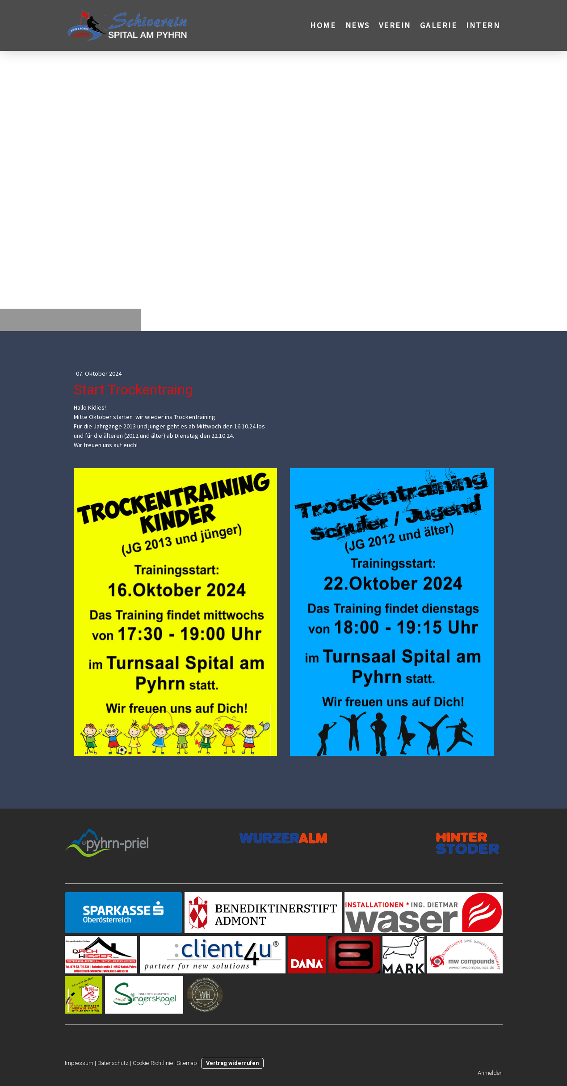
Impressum (79, 1063)
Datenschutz (113, 1063)
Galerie (439, 25)
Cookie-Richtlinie (153, 1063)
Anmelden (490, 1072)
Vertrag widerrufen (232, 1063)
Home (323, 25)
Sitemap (187, 1063)
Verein (395, 25)
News (357, 25)
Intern (483, 25)
